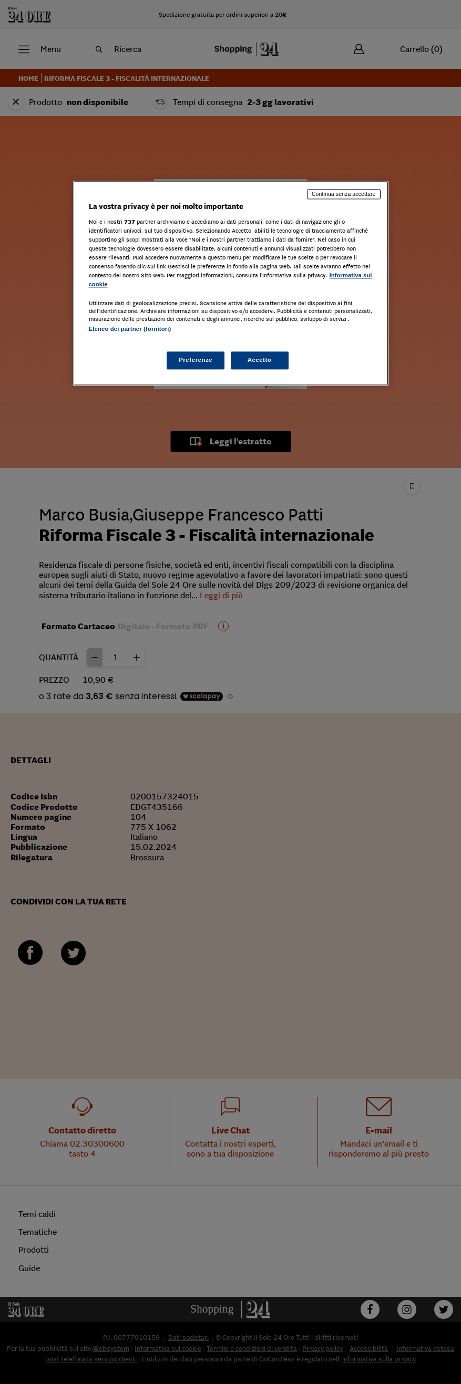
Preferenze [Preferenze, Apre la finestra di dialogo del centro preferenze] (195, 360)
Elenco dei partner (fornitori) (130, 329)
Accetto (260, 360)
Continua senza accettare (344, 194)
